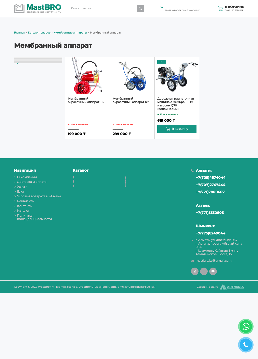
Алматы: (201, 236)
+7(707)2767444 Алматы (181, 6)
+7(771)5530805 (207, 278)
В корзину (180, 129)
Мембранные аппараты (70, 32)
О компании (74, 21)
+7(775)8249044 (208, 299)
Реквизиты (200, 21)
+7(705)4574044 (208, 243)
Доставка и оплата (102, 21)
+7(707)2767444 (208, 251)
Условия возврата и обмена (167, 21)
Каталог (238, 21)
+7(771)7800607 (208, 258)
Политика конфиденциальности (34, 283)
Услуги (126, 21)
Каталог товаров (39, 32)
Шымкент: (203, 292)
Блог (138, 21)
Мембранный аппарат (35, 133)
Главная (19, 32)
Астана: (200, 271)
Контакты (220, 21)
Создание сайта (207, 352)
